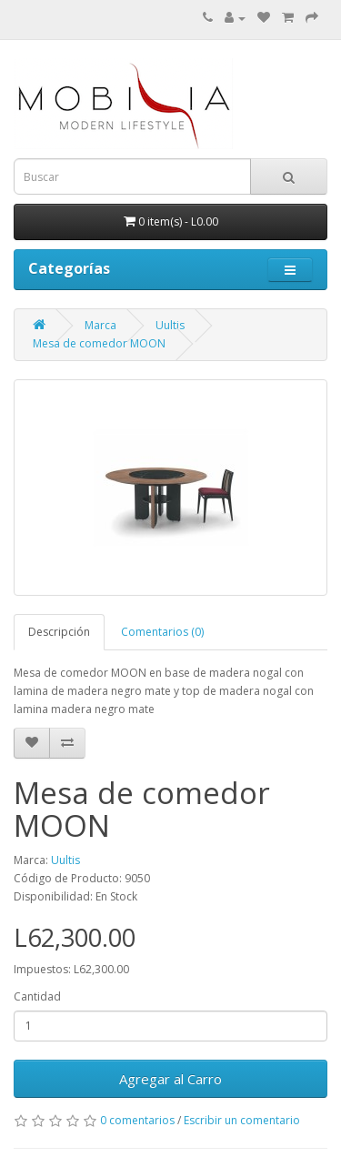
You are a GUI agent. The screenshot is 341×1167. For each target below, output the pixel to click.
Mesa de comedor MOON (99, 343)
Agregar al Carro (170, 1079)
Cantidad (37, 996)
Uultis (170, 325)
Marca (100, 325)
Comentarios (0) (162, 631)
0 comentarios (137, 1120)
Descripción (59, 631)
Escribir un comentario (242, 1120)
